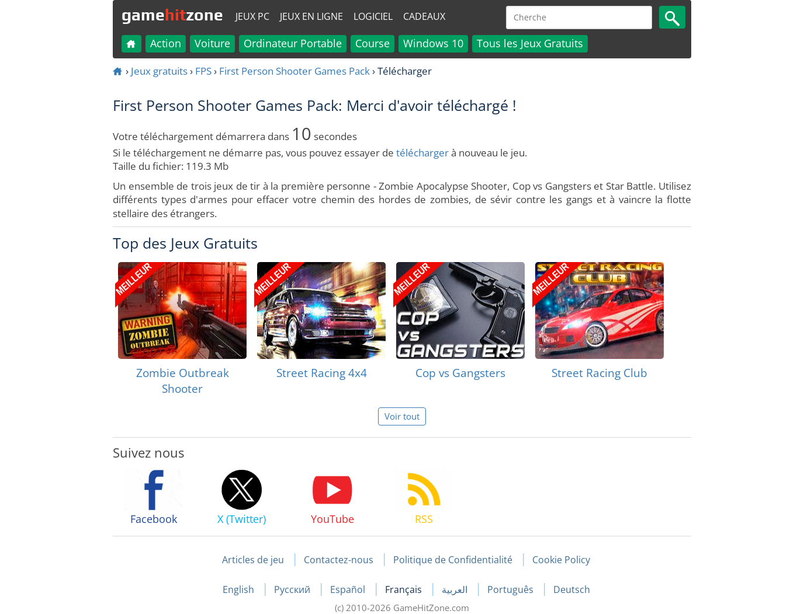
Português (511, 589)
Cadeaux (424, 16)
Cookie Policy (561, 559)
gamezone (172, 14)
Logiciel (373, 16)
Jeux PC (252, 16)
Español (349, 589)
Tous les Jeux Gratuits (530, 43)
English (240, 589)
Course (372, 43)
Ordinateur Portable (293, 43)
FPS (203, 71)
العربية (456, 589)
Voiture (212, 43)
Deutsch (571, 589)
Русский (293, 589)
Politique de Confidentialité (452, 559)
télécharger (422, 152)
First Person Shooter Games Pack (294, 71)
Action (165, 43)
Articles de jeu (253, 559)
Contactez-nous (338, 559)
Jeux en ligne (311, 16)
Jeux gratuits (159, 71)
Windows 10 (433, 43)
